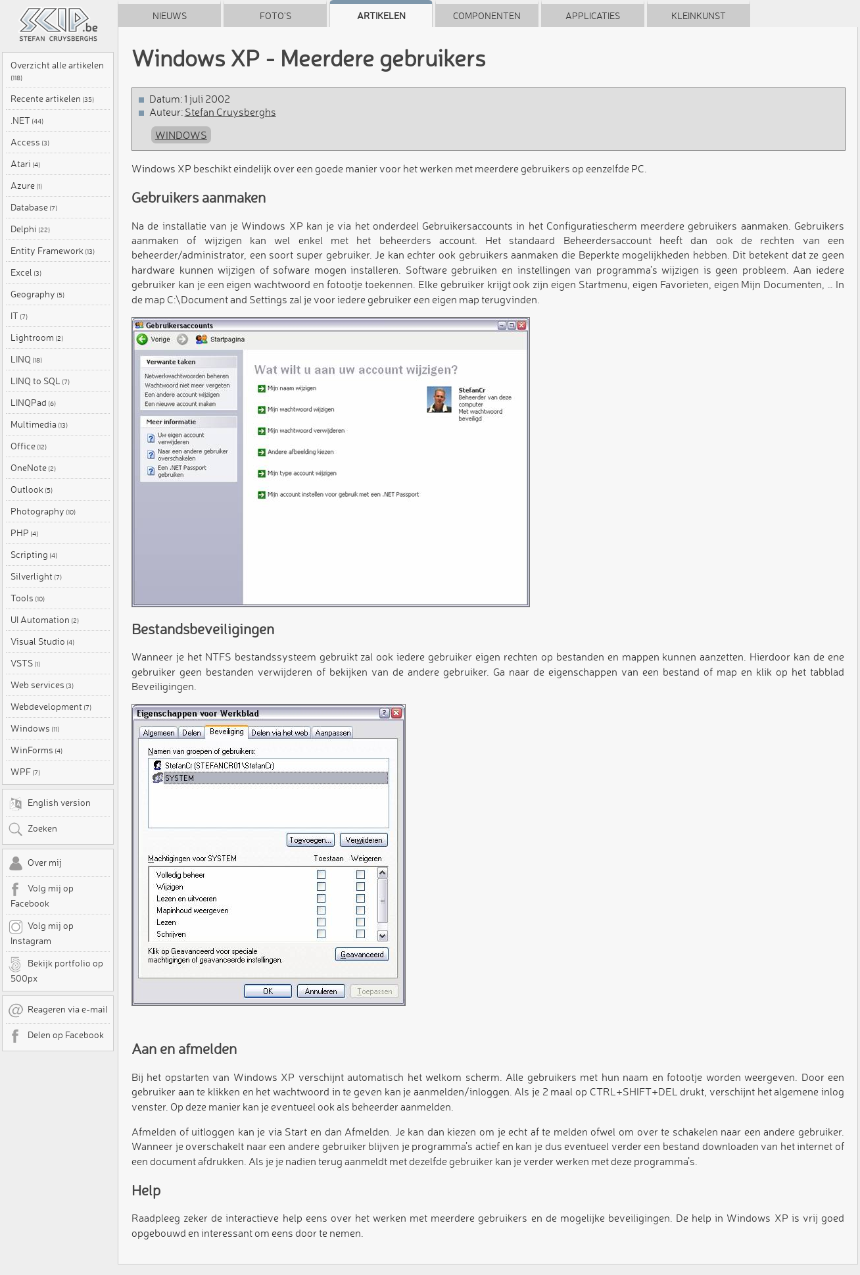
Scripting (34, 555)
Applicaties (592, 16)
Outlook (32, 489)
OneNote (33, 468)
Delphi (30, 229)
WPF (25, 772)
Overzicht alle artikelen (57, 70)
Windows (35, 728)
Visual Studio (42, 641)
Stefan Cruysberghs (230, 111)
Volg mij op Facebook (41, 895)
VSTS (25, 663)
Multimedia (39, 424)
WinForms (36, 750)
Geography (37, 294)
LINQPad (33, 403)
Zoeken (32, 830)
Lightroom (37, 337)
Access (30, 142)
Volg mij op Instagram (41, 933)
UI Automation (45, 620)
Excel (26, 272)
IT (19, 316)
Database (34, 207)
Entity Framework (53, 251)
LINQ (26, 359)
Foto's (275, 16)
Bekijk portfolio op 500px (55, 970)
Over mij (35, 864)
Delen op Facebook (56, 1036)
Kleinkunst (698, 16)
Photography (43, 511)
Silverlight (36, 576)
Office (29, 446)
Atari (25, 164)
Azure (26, 185)
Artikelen (381, 16)
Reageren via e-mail (58, 1010)
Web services (42, 685)
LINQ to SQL (40, 381)
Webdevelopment (51, 706)
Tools (28, 598)
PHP (24, 533)
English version (49, 804)
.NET (27, 120)
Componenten (487, 16)
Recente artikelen (52, 99)
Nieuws (170, 16)
